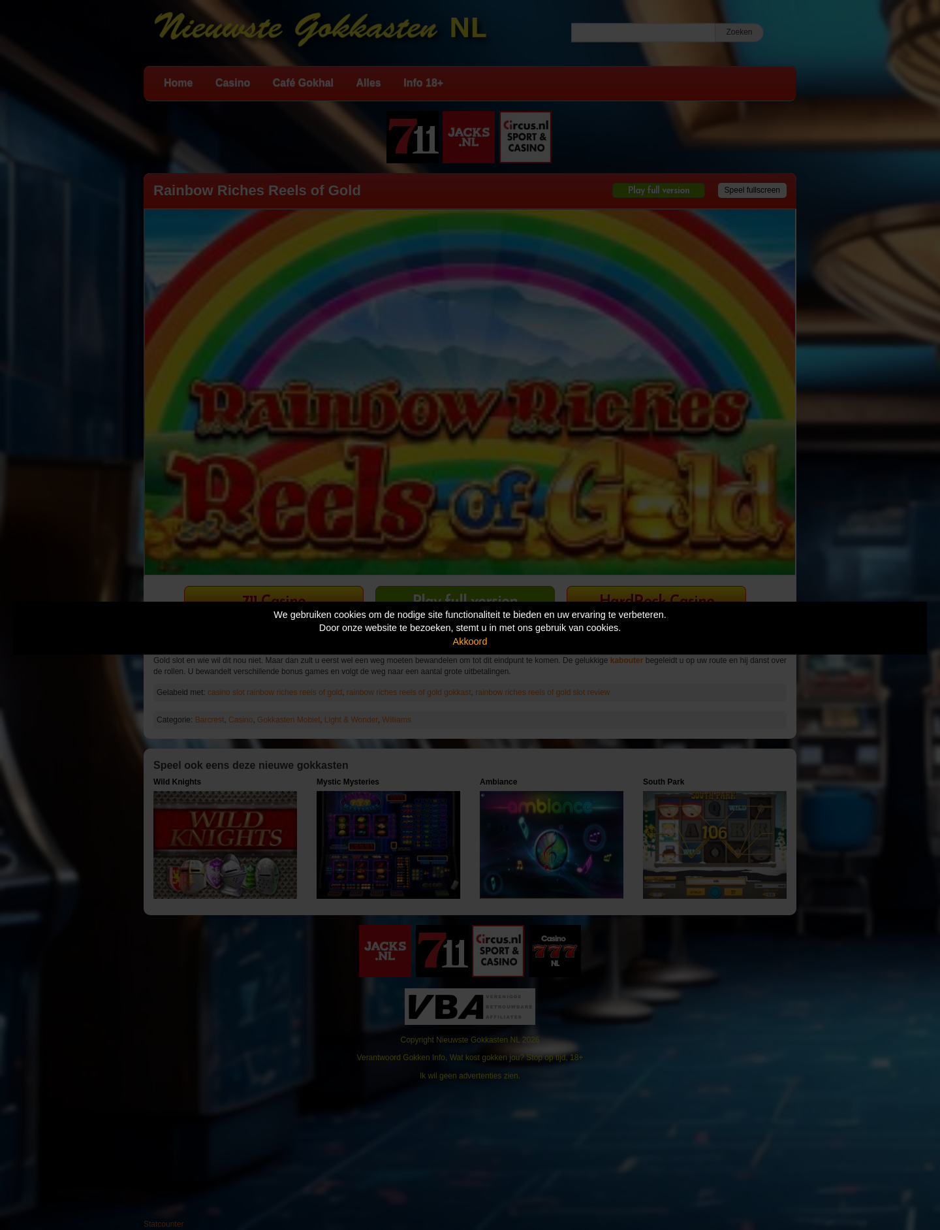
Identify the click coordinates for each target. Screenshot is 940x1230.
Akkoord (470, 641)
